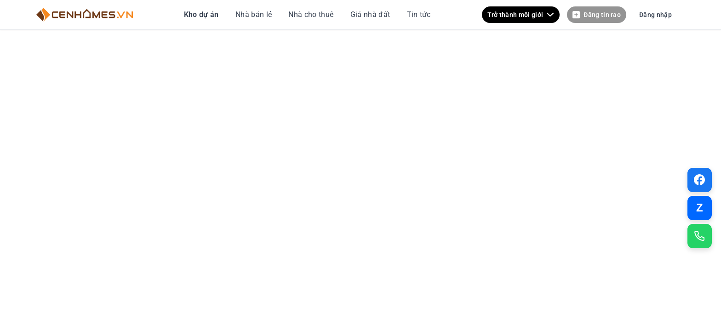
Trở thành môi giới (521, 15)
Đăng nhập (655, 14)
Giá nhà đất (370, 14)
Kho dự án (202, 14)
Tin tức (418, 14)
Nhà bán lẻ (254, 14)
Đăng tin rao (596, 15)
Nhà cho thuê (311, 14)
